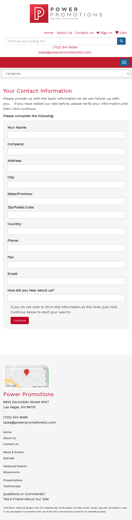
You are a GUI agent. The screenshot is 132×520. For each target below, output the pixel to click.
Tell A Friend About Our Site (26, 499)
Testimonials (12, 486)
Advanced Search (15, 466)
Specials (9, 458)
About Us (9, 438)
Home (7, 432)
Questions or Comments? (24, 494)
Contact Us (10, 444)
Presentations (12, 480)
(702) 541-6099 (65, 47)
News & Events (13, 452)
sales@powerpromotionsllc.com (65, 52)
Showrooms (11, 472)
